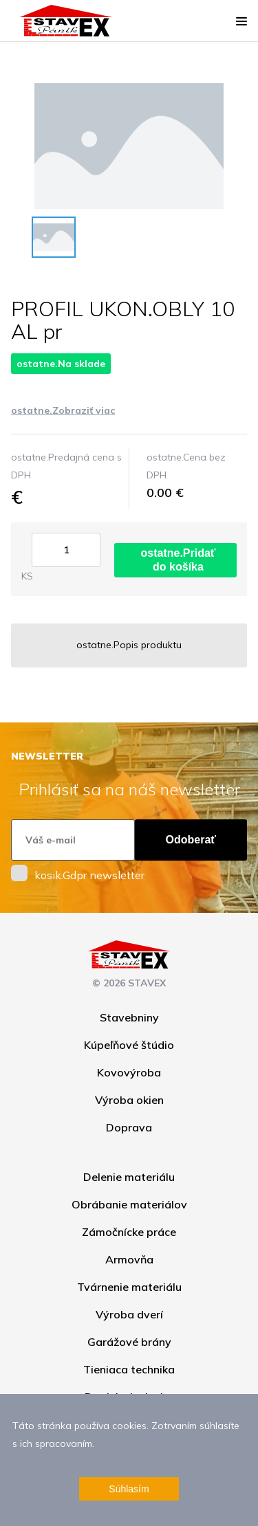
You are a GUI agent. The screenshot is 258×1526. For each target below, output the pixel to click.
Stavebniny (129, 1017)
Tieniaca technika (129, 1369)
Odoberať (191, 839)
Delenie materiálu (129, 1177)
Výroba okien (129, 1100)
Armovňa (129, 1259)
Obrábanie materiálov (129, 1204)
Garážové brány (129, 1342)
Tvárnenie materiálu (129, 1287)
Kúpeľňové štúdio (129, 1045)
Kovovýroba (129, 1072)
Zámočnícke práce (129, 1232)
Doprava (129, 1127)
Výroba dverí (129, 1314)
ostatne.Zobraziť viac (63, 410)
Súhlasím (129, 1488)
